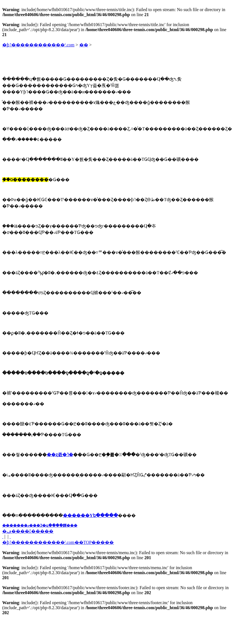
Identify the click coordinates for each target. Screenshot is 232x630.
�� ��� (2, 536)
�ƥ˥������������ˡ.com (38, 44)
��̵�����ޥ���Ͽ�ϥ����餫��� (39, 525)
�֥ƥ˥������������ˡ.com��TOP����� (58, 542)
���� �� (10, 536)
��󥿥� (83, 44)
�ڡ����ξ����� (27, 531)
